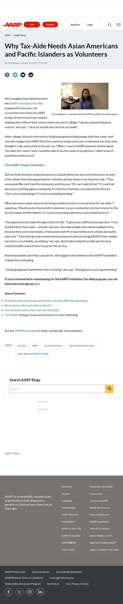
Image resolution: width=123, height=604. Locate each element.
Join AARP (11, 315)
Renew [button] (50, 24)
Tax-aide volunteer (53, 345)
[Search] (109, 389)
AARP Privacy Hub (15, 571)
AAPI (35, 345)
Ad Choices (53, 583)
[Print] (30, 74)
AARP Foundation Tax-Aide (26, 103)
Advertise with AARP (101, 486)
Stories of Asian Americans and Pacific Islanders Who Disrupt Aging (46, 300)
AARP (7, 35)
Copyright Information (61, 577)
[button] (118, 25)
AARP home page (25, 330)
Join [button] (32, 24)
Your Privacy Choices (77, 583)
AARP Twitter (12, 453)
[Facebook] (7, 74)
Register (75, 24)
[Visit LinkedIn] (40, 592)
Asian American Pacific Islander (33, 353)
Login (90, 24)
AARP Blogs (20, 35)
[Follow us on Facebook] (9, 592)
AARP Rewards (70, 514)
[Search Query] (57, 389)
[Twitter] (15, 74)
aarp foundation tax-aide (81, 345)
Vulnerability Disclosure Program (23, 583)
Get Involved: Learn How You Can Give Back (32, 310)
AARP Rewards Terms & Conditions (24, 577)
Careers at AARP (99, 500)
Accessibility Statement (69, 571)
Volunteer (67, 500)
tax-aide (22, 345)
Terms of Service (41, 571)
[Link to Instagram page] (30, 592)
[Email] (23, 74)
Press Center (68, 549)
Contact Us (96, 493)
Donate (66, 493)
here (37, 284)
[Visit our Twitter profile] (19, 592)
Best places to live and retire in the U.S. (28, 305)
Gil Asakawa (14, 63)
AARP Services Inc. (100, 507)
